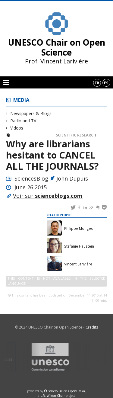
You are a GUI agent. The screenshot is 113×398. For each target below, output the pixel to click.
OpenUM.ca (76, 391)
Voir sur (48, 195)
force (56, 391)
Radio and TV (23, 121)
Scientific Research (76, 135)
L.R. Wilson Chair (52, 395)
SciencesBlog (31, 178)
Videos (17, 128)
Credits (92, 327)
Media (21, 99)
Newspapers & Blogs (31, 113)
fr (97, 82)
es (106, 82)
